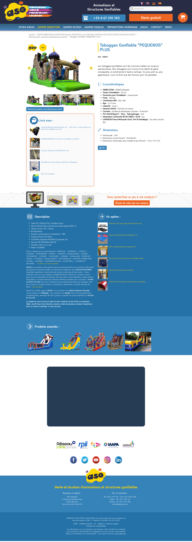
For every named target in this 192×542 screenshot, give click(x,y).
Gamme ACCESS (71, 27)
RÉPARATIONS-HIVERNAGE (122, 27)
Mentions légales (112, 525)
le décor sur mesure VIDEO (47, 264)
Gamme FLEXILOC (94, 27)
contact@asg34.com (120, 505)
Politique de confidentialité (96, 527)
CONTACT (158, 27)
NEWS (170, 27)
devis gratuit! (37, 288)
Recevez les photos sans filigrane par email (45, 110)
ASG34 (145, 27)
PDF (102, 149)
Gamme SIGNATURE (47, 27)
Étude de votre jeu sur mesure (131, 203)
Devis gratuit (151, 18)
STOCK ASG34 (25, 27)
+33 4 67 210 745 (106, 18)
